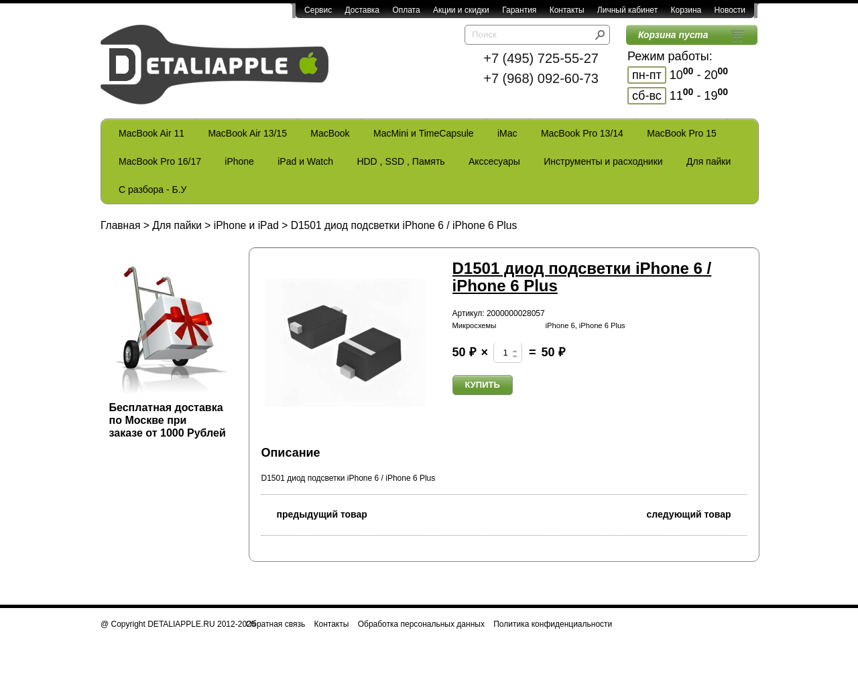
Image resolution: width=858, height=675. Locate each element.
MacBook (329, 133)
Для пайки (708, 161)
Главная (120, 225)
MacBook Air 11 (151, 133)
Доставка (362, 10)
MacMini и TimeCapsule (423, 133)
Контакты (567, 10)
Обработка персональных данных (421, 624)
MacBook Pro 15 (682, 133)
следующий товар (697, 513)
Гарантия (519, 10)
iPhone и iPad (246, 225)
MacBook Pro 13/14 (582, 133)
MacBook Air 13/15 (247, 133)
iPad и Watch (305, 161)
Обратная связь (275, 624)
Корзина (685, 10)
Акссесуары (494, 161)
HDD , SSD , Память (400, 161)
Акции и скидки (461, 10)
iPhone (239, 161)
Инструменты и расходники (603, 161)
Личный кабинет (627, 10)
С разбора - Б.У (152, 189)
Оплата (406, 10)
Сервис (318, 10)
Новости (730, 10)
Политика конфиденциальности (552, 624)
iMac (507, 133)
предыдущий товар (314, 513)
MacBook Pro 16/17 (160, 161)
